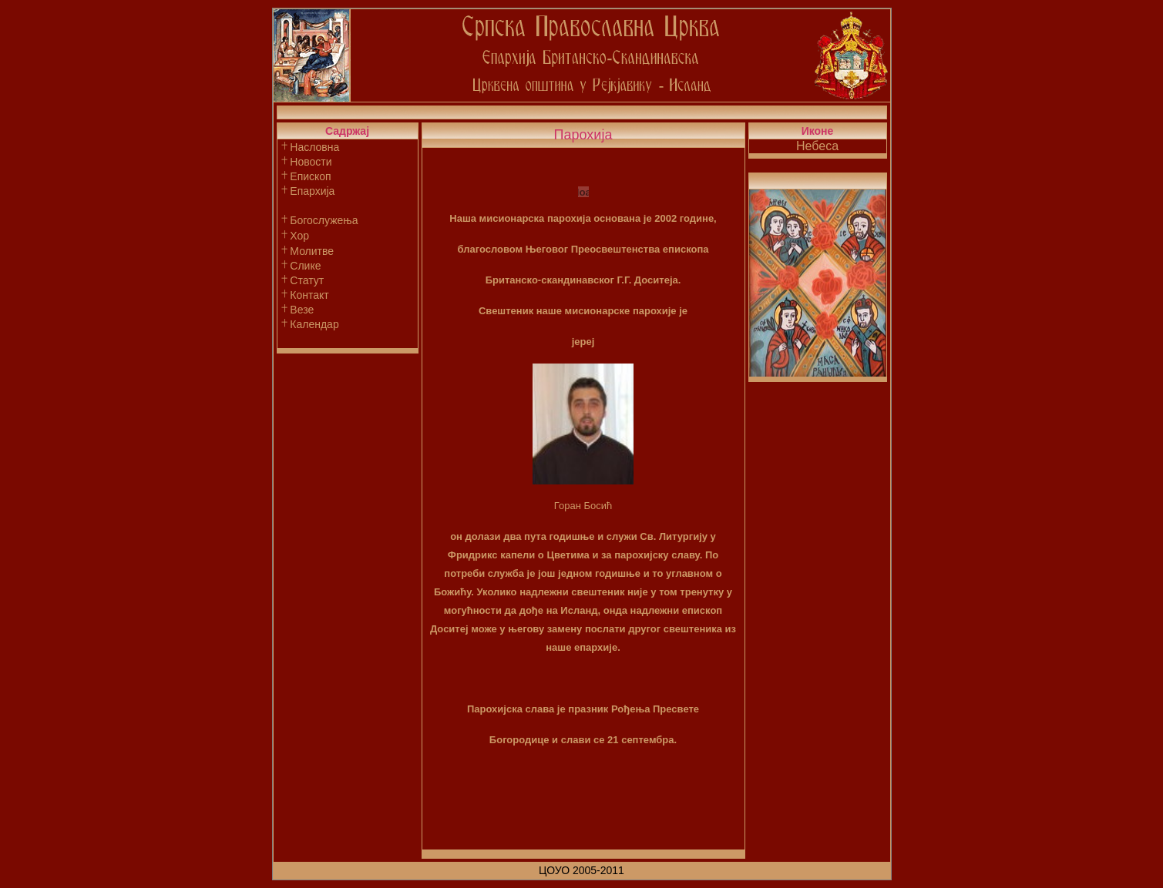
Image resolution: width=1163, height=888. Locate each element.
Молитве (312, 251)
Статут (307, 280)
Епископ (310, 176)
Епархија (312, 191)
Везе (302, 309)
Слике (305, 266)
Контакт (309, 295)
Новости (310, 162)
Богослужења (324, 220)
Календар (314, 324)
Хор (299, 236)
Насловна (314, 147)
